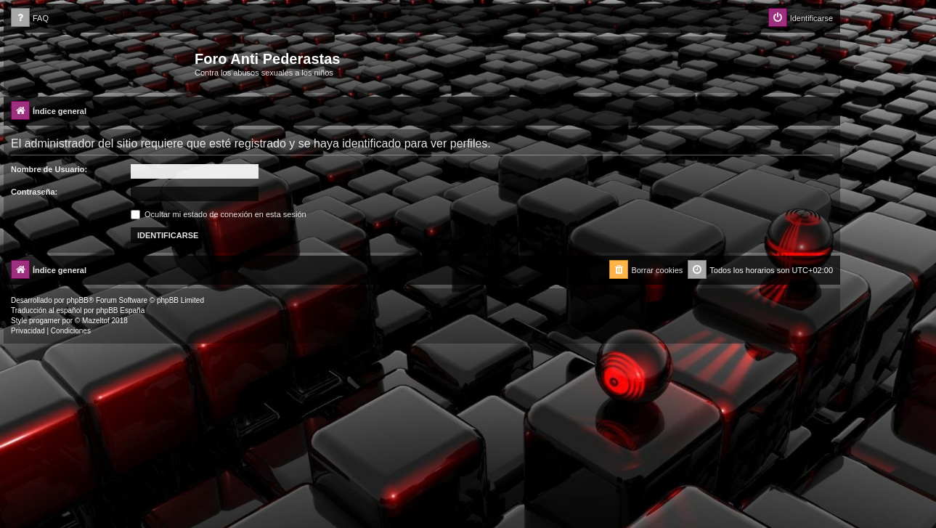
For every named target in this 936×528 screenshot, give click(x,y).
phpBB (78, 300)
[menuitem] (30, 18)
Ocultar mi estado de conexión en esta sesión (218, 214)
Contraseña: (34, 191)
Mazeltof (96, 321)
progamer (44, 321)
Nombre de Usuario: (49, 169)
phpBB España (120, 310)
